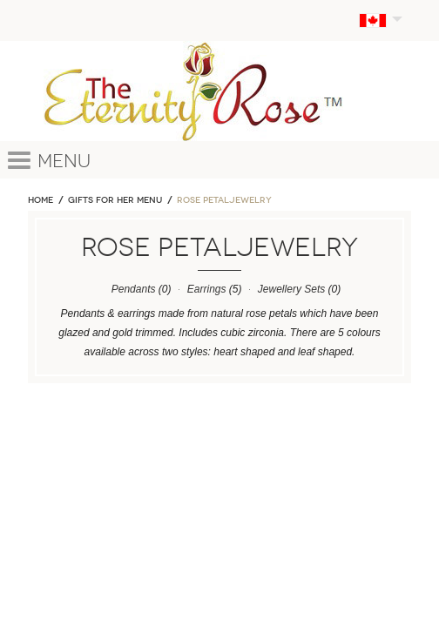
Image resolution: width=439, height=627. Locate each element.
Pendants (133, 289)
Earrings (206, 289)
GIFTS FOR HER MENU (115, 200)
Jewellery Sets (291, 289)
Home (40, 200)
